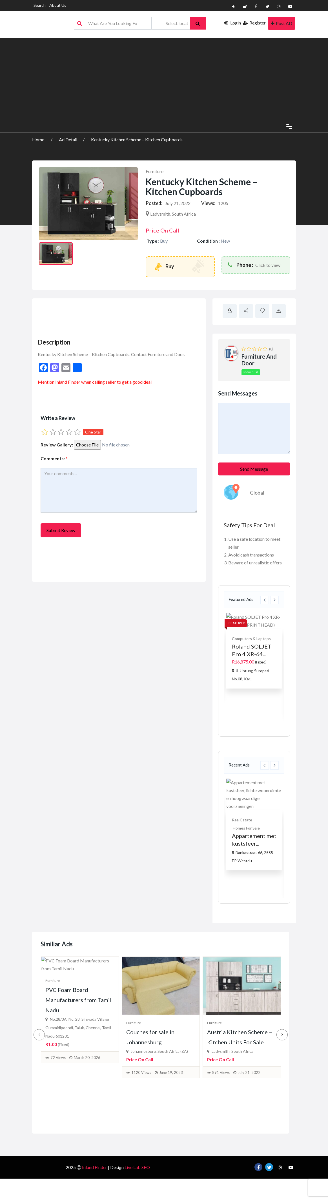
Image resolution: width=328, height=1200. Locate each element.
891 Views (221, 1106)
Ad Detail (68, 139)
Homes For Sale (246, 828)
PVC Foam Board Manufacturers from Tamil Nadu (78, 1075)
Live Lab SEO (137, 1181)
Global (257, 493)
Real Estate (242, 819)
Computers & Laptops (251, 638)
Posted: (154, 203)
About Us (57, 5)
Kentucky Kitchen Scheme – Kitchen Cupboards (137, 139)
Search (40, 5)
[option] (254, 651)
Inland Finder (67, 382)
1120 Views (141, 1106)
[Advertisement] (164, 77)
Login (232, 22)
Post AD (281, 23)
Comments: (54, 458)
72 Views (58, 1133)
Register (254, 22)
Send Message (254, 468)
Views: (208, 203)
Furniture (154, 171)
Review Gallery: (57, 444)
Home (38, 139)
